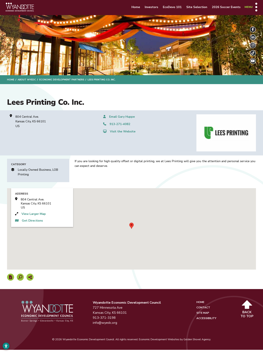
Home (133, 8)
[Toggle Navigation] (248, 8)
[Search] (20, 279)
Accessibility (206, 320)
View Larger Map (33, 216)
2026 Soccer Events (223, 8)
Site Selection (194, 8)
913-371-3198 (104, 320)
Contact (203, 310)
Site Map (202, 315)
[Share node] (30, 279)
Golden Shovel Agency (196, 341)
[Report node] (10, 279)
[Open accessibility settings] (6, 346)
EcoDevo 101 (169, 8)
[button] (131, 228)
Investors (148, 8)
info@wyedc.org (105, 325)
